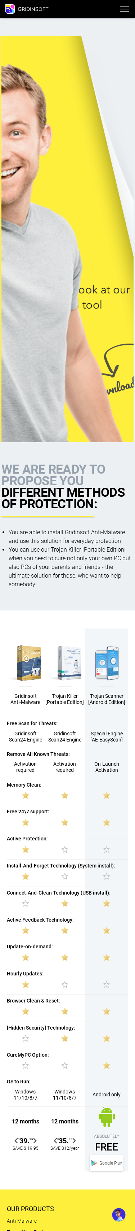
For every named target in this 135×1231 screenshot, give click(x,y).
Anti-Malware (22, 1221)
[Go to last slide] (16, 1141)
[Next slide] (34, 1141)
